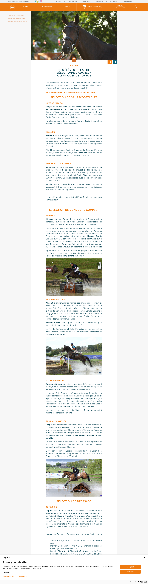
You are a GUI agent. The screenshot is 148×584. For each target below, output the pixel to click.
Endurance (127, 1)
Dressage (99, 1)
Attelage (113, 1)
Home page (11, 15)
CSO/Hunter (72, 1)
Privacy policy (23, 576)
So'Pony (59, 1)
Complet (86, 1)
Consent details (8, 576)
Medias (67, 7)
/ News (17, 15)
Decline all (130, 572)
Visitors (26, 7)
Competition (47, 7)
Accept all (130, 567)
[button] (26, 7)
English (6, 558)
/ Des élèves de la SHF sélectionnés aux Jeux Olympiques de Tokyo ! (17, 18)
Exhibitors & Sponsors (120, 7)
